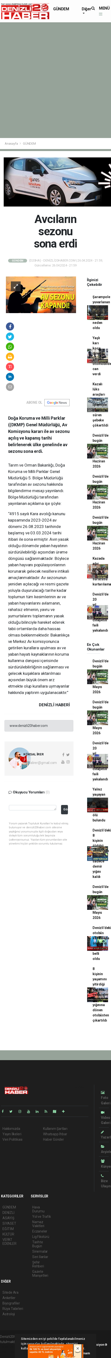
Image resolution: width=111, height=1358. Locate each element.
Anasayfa (11, 143)
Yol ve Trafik (41, 1217)
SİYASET (9, 1223)
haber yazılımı (10, 1347)
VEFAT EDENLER (9, 1242)
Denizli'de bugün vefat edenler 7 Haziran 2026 (100, 491)
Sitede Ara (10, 1292)
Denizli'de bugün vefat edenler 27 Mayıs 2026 (100, 676)
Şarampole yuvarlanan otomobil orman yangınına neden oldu (101, 312)
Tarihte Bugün (37, 1244)
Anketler (8, 1298)
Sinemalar (40, 1251)
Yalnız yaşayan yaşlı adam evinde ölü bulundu (99, 804)
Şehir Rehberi (38, 1264)
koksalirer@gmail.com (40, 763)
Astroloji (8, 1314)
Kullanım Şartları (55, 1129)
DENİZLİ (8, 1213)
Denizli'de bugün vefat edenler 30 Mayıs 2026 (100, 717)
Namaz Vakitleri (38, 1224)
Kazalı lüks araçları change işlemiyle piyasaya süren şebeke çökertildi (100, 404)
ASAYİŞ (8, 1218)
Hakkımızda (11, 1129)
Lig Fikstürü (40, 1237)
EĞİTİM (8, 1229)
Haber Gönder (53, 1139)
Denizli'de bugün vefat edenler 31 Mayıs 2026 (100, 902)
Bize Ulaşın (106, 1181)
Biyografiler (11, 1303)
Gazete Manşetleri (40, 1273)
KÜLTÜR (8, 1234)
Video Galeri (106, 1118)
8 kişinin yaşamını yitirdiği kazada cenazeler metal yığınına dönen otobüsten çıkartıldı (101, 994)
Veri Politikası (12, 1139)
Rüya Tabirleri (12, 1309)
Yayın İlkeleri (11, 1134)
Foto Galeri (106, 1098)
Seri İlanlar (40, 1257)
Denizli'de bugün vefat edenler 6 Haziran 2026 (100, 450)
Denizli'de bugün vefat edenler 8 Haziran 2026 (100, 532)
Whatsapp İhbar (55, 1134)
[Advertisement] (55, 80)
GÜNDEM (61, 9)
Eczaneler (39, 1231)
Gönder (65, 809)
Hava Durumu (38, 1209)
